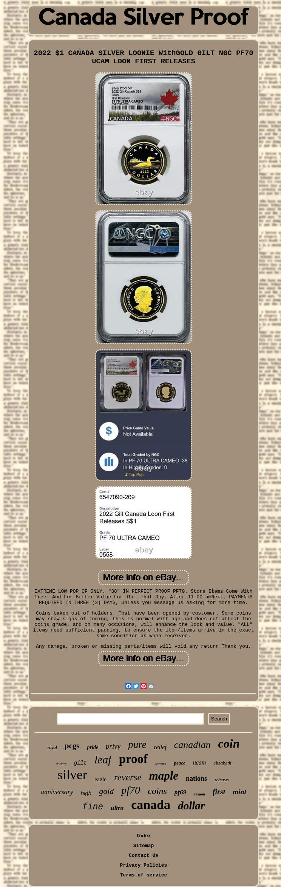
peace (179, 763)
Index (143, 836)
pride (93, 747)
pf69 (180, 792)
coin (229, 743)
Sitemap (143, 846)
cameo (199, 794)
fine (92, 807)
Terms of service (143, 875)
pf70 (130, 790)
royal (52, 747)
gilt (80, 763)
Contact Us (143, 855)
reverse (128, 777)
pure (137, 744)
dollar (191, 806)
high (86, 793)
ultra (117, 808)
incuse (160, 764)
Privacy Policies (143, 865)
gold (106, 791)
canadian (192, 744)
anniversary (57, 792)
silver (72, 775)
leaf (102, 759)
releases (222, 779)
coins (157, 791)
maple (164, 775)
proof (133, 759)
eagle (100, 779)
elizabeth (222, 763)
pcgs (72, 745)
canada (150, 805)
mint (239, 792)
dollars (61, 764)
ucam (199, 762)
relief (160, 747)
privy (113, 746)
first (219, 792)
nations (196, 778)
